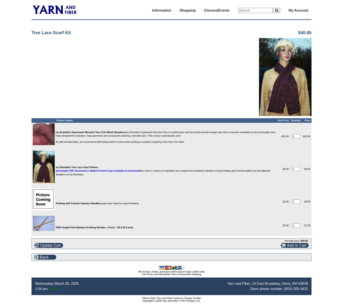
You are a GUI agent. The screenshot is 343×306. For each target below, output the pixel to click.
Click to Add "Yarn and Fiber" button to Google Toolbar (171, 298)
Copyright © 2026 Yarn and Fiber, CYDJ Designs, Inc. (171, 300)
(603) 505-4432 (296, 289)
